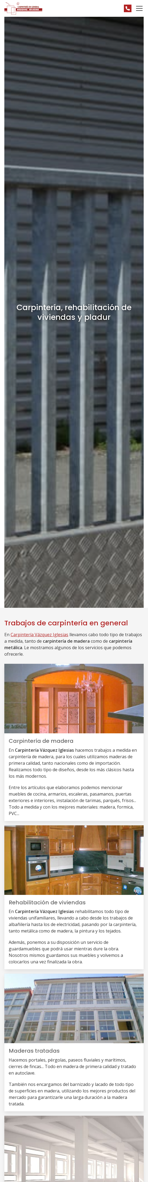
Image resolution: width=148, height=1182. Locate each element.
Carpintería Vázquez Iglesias (39, 635)
